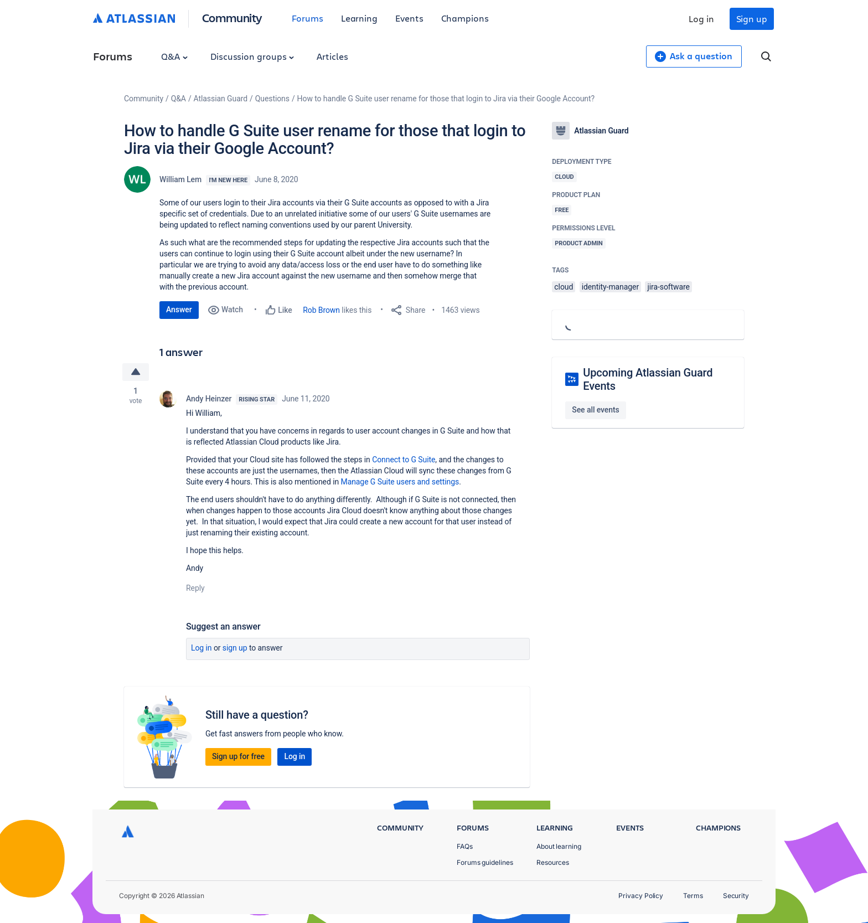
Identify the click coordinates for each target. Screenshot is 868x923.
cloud (563, 286)
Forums (307, 18)
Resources (552, 862)
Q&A (174, 56)
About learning (558, 846)
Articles (332, 56)
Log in (701, 18)
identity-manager (610, 286)
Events (409, 18)
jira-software (668, 286)
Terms (693, 895)
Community (232, 17)
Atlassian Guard (220, 98)
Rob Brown (321, 310)
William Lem (180, 179)
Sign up (751, 18)
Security (736, 895)
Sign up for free (238, 756)
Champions (465, 18)
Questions (272, 98)
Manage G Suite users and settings (400, 481)
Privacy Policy (640, 895)
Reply (195, 588)
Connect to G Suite (403, 459)
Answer (179, 309)
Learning (359, 18)
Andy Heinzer (208, 398)
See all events (595, 409)
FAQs (465, 846)
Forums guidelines (485, 862)
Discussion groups (252, 56)
